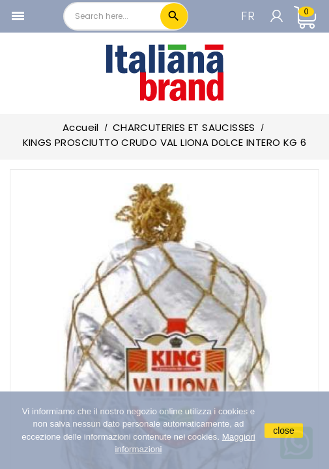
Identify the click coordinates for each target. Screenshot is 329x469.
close (283, 430)
